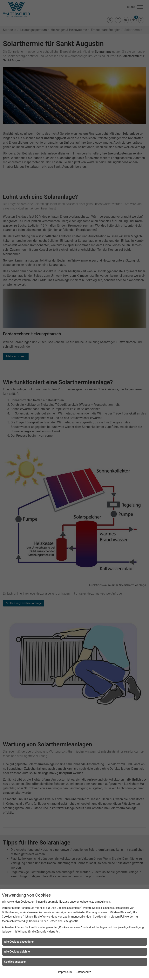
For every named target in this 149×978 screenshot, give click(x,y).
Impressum (65, 972)
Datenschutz (83, 972)
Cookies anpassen (15, 961)
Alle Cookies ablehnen (17, 951)
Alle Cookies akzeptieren (19, 941)
